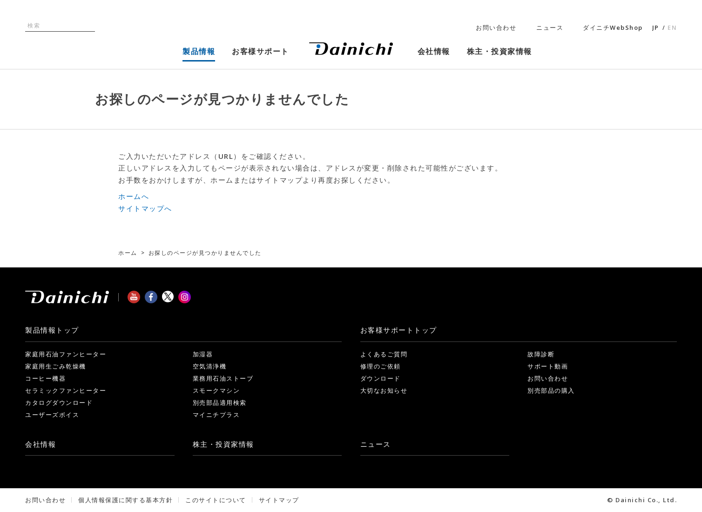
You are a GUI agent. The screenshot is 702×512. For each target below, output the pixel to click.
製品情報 (52, 330)
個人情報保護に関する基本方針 (125, 500)
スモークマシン (216, 390)
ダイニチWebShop (613, 27)
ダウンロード (380, 378)
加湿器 (203, 354)
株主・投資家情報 (223, 444)
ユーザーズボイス (52, 414)
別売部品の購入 (551, 390)
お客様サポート (398, 330)
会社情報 (40, 444)
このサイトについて (215, 500)
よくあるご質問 (384, 354)
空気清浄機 (210, 366)
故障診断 (540, 354)
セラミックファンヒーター (65, 390)
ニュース (549, 27)
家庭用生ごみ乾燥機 (55, 366)
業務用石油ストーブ (223, 378)
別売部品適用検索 (220, 402)
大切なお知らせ (384, 390)
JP (655, 27)
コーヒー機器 (45, 378)
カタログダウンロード (59, 402)
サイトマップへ (145, 208)
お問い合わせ (496, 27)
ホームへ (133, 196)
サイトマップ (279, 500)
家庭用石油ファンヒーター (65, 354)
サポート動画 (547, 366)
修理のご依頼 (380, 366)
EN (672, 27)
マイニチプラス (216, 414)
